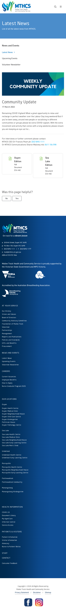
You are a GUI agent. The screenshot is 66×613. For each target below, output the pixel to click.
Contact (6, 558)
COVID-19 (6, 512)
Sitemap (48, 592)
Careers (6, 371)
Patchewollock (7, 478)
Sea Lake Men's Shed (10, 445)
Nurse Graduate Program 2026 (14, 386)
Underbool (6, 451)
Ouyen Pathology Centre (11, 425)
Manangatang (7, 488)
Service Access (7, 525)
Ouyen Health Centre (10, 408)
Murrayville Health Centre (12, 467)
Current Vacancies (9, 377)
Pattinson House (8, 422)
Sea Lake (5, 430)
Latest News (7, 358)
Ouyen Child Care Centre (11, 417)
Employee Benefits (9, 380)
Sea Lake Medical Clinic (11, 437)
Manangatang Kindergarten (13, 492)
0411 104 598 (50, 144)
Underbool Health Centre (11, 455)
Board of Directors (9, 317)
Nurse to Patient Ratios (11, 547)
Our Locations (9, 399)
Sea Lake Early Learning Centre (14, 443)
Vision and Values (9, 314)
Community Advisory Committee (14, 321)
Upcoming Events (9, 361)
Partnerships (7, 330)
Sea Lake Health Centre (11, 434)
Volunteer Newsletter (10, 365)
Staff (5, 553)
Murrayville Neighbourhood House (15, 470)
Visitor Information (9, 540)
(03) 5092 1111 (38, 141)
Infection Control (8, 522)
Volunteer (6, 327)
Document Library (9, 515)
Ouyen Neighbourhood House (13, 414)
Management (7, 334)
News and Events (10, 353)
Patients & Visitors (12, 532)
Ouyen (4, 404)
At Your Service (10, 306)
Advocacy (5, 543)
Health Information (12, 507)
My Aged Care (7, 519)
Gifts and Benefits (9, 343)
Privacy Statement (22, 592)
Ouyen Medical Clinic (10, 411)
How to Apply (7, 383)
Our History (6, 311)
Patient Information (10, 537)
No (6, 198)
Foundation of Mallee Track (12, 324)
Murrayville (6, 463)
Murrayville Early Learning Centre (15, 473)
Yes (16, 198)
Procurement (7, 346)
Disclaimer (37, 592)
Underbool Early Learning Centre (14, 458)
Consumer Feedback (9, 563)
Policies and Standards (11, 340)
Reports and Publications (12, 337)
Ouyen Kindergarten (10, 419)
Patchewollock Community (12, 482)
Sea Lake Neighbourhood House (14, 440)
